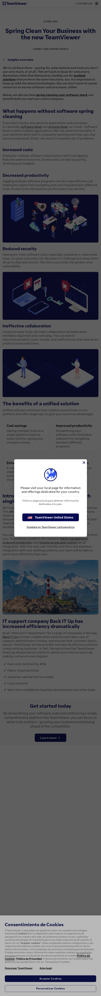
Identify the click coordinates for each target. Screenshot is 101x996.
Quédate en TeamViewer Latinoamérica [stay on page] (50, 527)
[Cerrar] (83, 462)
